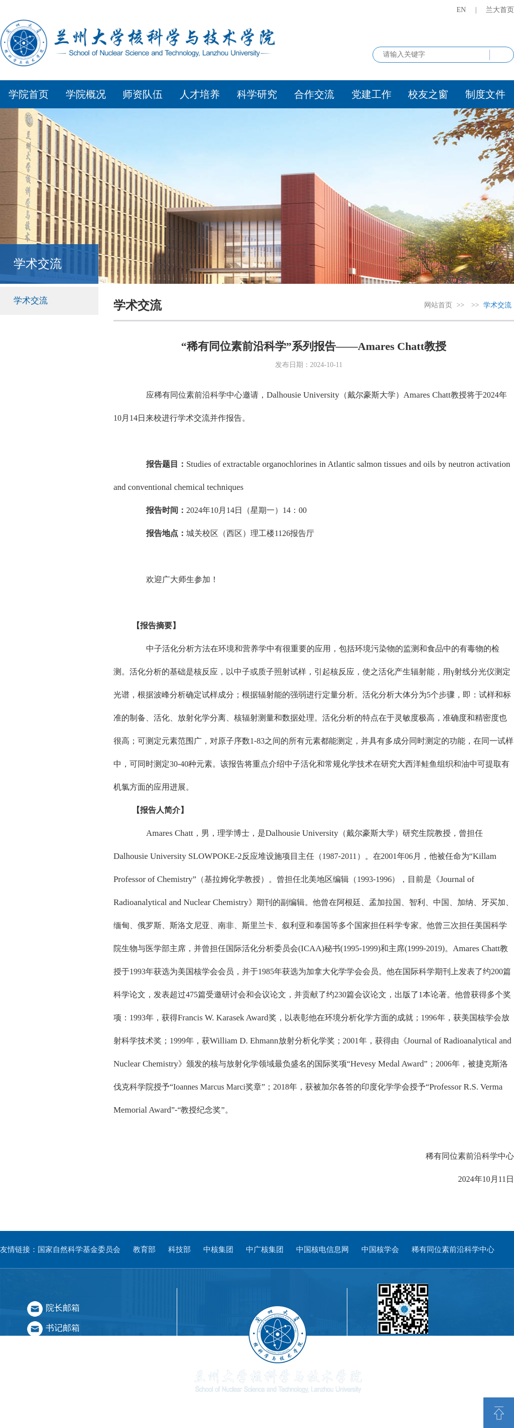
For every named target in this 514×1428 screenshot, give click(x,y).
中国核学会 (380, 1249)
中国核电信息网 (322, 1249)
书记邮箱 (63, 1328)
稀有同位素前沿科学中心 (453, 1249)
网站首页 (438, 305)
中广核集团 (265, 1249)
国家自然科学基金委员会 (79, 1249)
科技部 (179, 1249)
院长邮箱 (63, 1308)
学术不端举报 (71, 1388)
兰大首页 (500, 10)
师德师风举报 (71, 1358)
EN (461, 10)
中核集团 (218, 1249)
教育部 (144, 1249)
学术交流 (31, 300)
